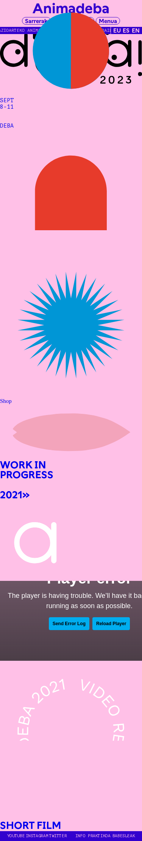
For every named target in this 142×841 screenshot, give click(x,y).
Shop (6, 401)
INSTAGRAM (37, 835)
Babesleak (123, 835)
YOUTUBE (16, 835)
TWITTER (58, 835)
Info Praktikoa (93, 835)
